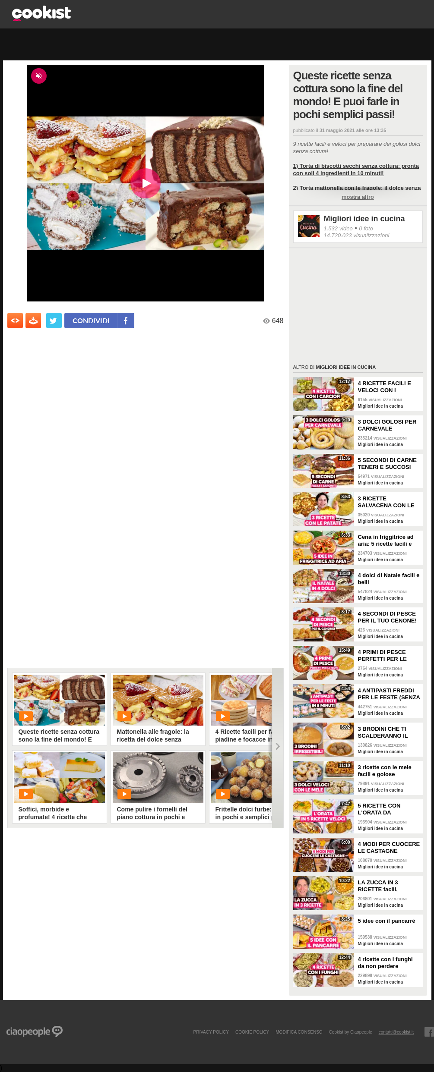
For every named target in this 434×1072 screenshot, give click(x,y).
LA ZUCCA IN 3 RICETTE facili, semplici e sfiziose (382, 886)
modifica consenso (299, 1032)
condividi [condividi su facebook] (91, 320)
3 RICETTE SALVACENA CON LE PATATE (386, 502)
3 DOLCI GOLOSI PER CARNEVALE (387, 425)
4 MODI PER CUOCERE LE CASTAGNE (389, 847)
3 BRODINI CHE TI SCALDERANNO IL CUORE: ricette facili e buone (388, 732)
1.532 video (338, 228)
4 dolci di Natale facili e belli (389, 578)
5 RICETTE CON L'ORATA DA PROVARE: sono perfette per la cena (383, 809)
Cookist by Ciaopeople (350, 1032)
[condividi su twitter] (54, 320)
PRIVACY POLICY (210, 1032)
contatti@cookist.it (396, 1032)
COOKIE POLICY (252, 1032)
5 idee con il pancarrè (386, 921)
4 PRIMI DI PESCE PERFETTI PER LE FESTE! (382, 656)
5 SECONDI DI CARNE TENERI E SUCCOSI (387, 463)
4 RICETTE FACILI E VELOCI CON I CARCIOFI (385, 387)
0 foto (366, 228)
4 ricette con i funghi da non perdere (385, 962)
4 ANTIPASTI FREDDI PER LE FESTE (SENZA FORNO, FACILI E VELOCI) (389, 694)
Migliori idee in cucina (364, 218)
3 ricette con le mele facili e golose (385, 770)
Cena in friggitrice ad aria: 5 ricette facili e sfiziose (386, 540)
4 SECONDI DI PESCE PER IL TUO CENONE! (387, 617)
